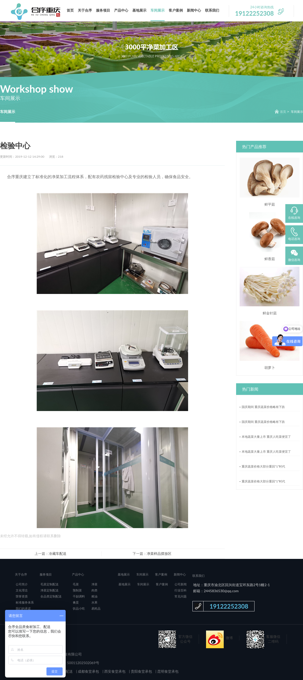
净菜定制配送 (49, 590)
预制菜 (77, 590)
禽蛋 (76, 602)
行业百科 (180, 590)
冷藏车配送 (57, 553)
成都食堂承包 (88, 671)
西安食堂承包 (115, 671)
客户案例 (176, 10)
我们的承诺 (23, 608)
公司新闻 (180, 584)
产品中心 (121, 10)
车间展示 (157, 10)
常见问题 (180, 596)
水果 (94, 602)
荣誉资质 (22, 596)
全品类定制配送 (51, 596)
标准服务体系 (25, 602)
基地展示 (139, 10)
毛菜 (76, 584)
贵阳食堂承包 (141, 671)
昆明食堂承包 (167, 671)
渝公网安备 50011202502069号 (73, 663)
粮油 (94, 596)
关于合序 (85, 10)
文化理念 (22, 590)
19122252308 (229, 606)
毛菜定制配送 (49, 584)
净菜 (94, 584)
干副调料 (79, 596)
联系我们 (212, 10)
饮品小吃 (79, 608)
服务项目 (103, 10)
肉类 (94, 590)
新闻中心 (194, 10)
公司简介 (22, 584)
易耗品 (95, 608)
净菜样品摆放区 (159, 553)
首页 (70, 10)
